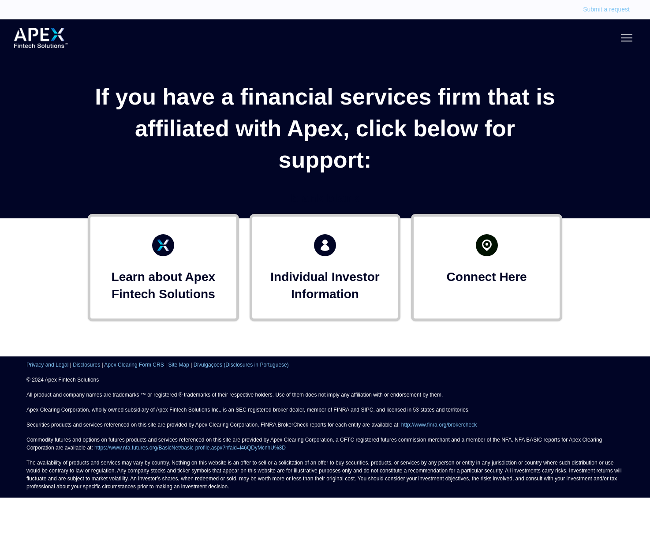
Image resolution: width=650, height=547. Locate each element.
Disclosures (86, 365)
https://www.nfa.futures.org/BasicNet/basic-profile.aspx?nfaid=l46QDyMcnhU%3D (190, 448)
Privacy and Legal (47, 365)
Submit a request (606, 9)
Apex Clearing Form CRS (134, 365)
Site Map (178, 365)
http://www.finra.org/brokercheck (439, 425)
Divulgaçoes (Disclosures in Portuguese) (241, 365)
